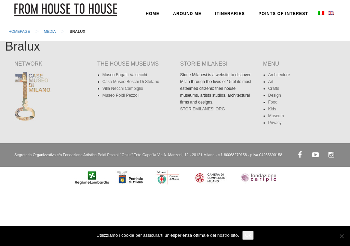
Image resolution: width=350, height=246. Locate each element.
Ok (248, 235)
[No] (341, 236)
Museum (276, 115)
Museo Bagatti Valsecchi (125, 74)
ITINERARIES (230, 13)
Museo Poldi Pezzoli (121, 95)
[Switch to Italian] (320, 13)
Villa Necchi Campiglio (123, 88)
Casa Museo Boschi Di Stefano (131, 81)
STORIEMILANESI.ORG (202, 109)
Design (274, 95)
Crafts (273, 88)
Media (50, 31)
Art (270, 81)
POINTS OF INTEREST (283, 13)
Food (273, 102)
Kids (272, 109)
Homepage (19, 31)
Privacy (275, 122)
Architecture (279, 74)
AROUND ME (187, 13)
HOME (152, 13)
